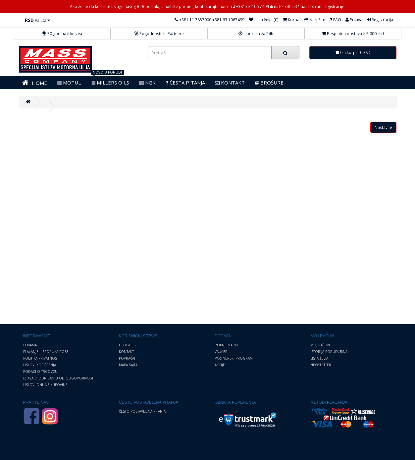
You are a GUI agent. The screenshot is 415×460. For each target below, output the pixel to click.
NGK (147, 82)
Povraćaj (127, 358)
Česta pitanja (185, 82)
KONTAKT (230, 82)
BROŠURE (269, 82)
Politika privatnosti (41, 358)
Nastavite (383, 127)
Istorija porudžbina (328, 351)
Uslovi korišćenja (39, 365)
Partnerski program (234, 358)
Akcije (220, 365)
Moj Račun (320, 345)
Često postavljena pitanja (142, 411)
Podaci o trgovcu (40, 371)
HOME (34, 82)
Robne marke (227, 345)
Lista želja (319, 358)
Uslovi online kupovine (45, 384)
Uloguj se (128, 345)
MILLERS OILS (110, 82)
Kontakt (126, 351)
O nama (30, 345)
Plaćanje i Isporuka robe (46, 351)
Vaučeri (222, 351)
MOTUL (69, 82)
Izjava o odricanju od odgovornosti (58, 378)
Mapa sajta (128, 365)
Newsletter (320, 365)
